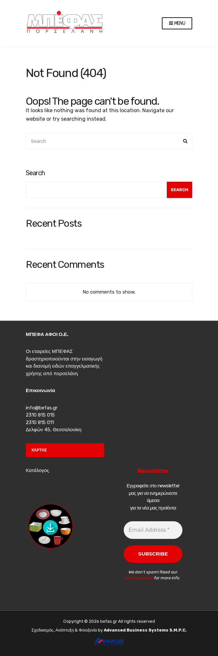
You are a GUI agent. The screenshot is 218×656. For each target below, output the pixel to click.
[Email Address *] (153, 530)
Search (35, 173)
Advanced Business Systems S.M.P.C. (145, 630)
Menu (177, 24)
